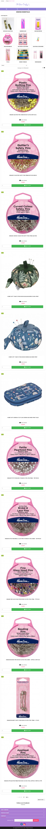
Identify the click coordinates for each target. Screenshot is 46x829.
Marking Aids (23, 31)
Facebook (23, 804)
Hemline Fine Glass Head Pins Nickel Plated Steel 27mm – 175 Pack (23, 599)
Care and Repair (38, 31)
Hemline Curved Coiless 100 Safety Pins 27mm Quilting (23, 236)
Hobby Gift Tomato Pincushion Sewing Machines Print (23, 357)
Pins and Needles (8, 46)
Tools (7, 62)
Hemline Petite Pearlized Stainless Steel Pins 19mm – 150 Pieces (23, 478)
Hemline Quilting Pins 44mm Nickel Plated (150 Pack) (23, 114)
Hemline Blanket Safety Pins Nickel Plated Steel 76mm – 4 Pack (23, 720)
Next (27, 797)
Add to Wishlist (23, 119)
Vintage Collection (8, 31)
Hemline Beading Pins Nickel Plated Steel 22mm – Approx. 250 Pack (23, 659)
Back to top (41, 799)
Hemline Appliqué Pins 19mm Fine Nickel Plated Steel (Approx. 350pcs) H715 (23, 781)
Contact (2, 1)
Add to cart (27, 125)
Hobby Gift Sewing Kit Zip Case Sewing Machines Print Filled (23, 417)
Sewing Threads (23, 62)
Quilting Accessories (38, 46)
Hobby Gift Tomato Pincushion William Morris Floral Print (23, 296)
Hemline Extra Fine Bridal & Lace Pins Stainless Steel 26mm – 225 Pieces (23, 538)
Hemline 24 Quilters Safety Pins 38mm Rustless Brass (23, 175)
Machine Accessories (23, 46)
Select (14, 65)
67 (23, 797)
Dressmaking (38, 62)
